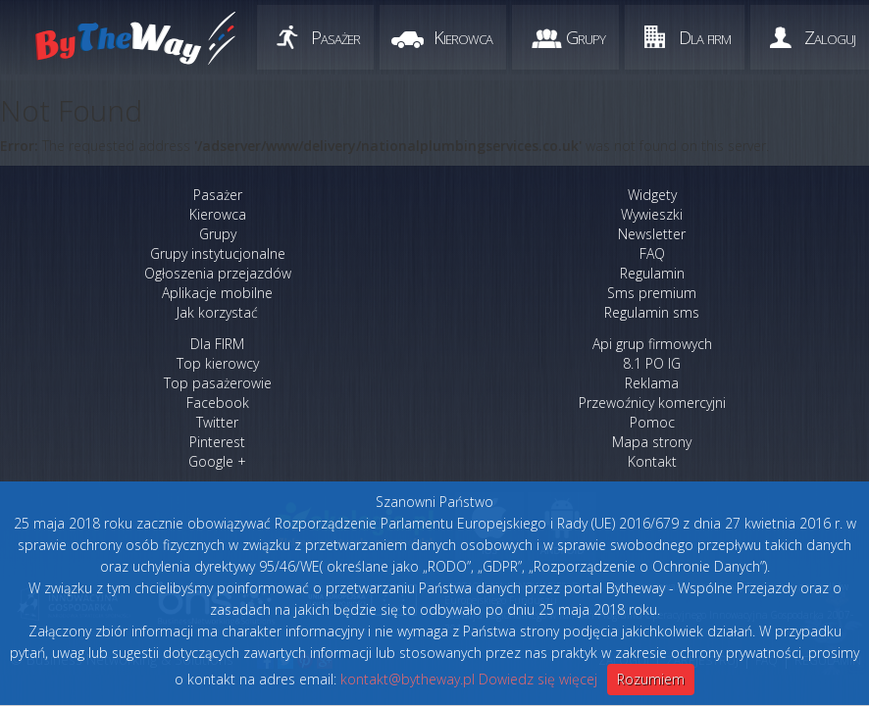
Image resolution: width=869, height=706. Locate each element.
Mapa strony (651, 441)
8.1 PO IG (652, 363)
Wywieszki (652, 214)
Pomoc (652, 422)
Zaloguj (829, 37)
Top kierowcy (218, 363)
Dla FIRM (217, 343)
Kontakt (652, 461)
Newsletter (652, 234)
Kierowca (463, 37)
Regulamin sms (651, 312)
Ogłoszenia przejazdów (217, 273)
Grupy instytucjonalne (217, 253)
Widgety (652, 194)
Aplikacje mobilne (217, 292)
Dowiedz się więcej (538, 679)
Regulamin (652, 273)
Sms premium (651, 292)
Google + (217, 461)
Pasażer (335, 37)
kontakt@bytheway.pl (407, 679)
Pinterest (217, 441)
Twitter (217, 422)
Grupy (585, 37)
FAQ (652, 253)
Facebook (217, 402)
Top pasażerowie (218, 383)
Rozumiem (651, 679)
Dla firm (705, 37)
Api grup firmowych (652, 343)
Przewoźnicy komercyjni (652, 402)
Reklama (652, 383)
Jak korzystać (217, 312)
